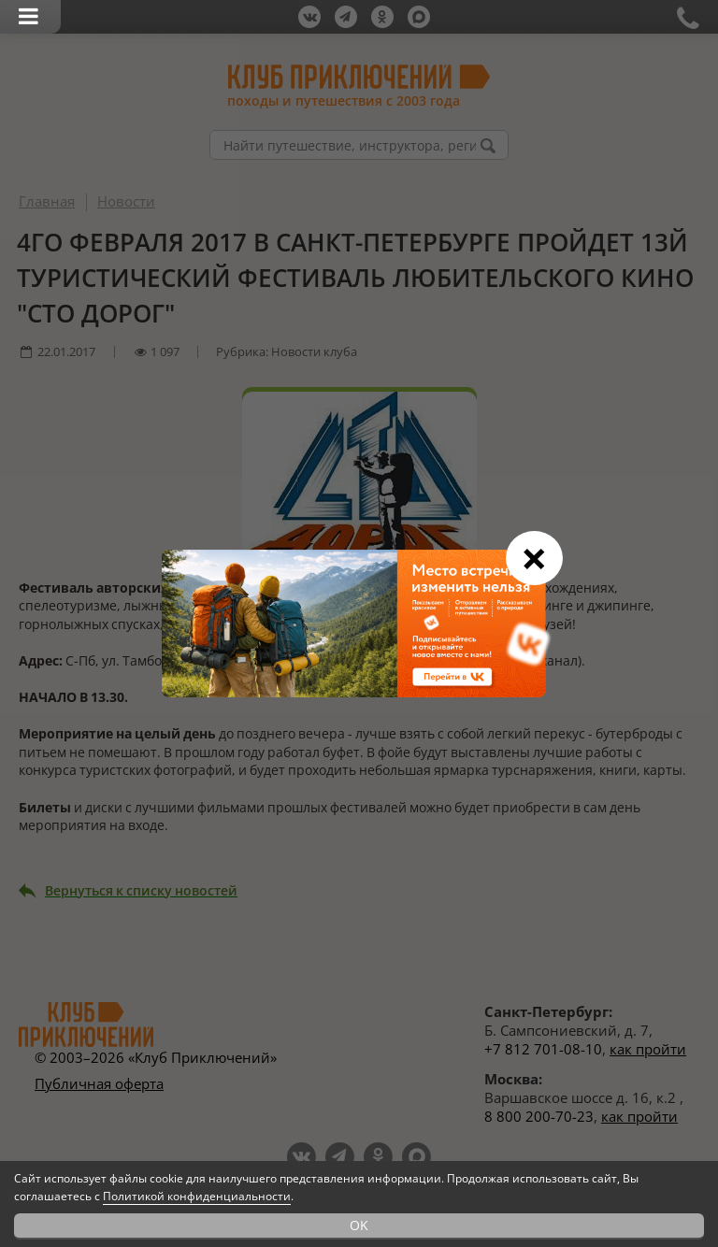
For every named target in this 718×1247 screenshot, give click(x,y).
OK (359, 1225)
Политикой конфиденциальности (197, 1196)
